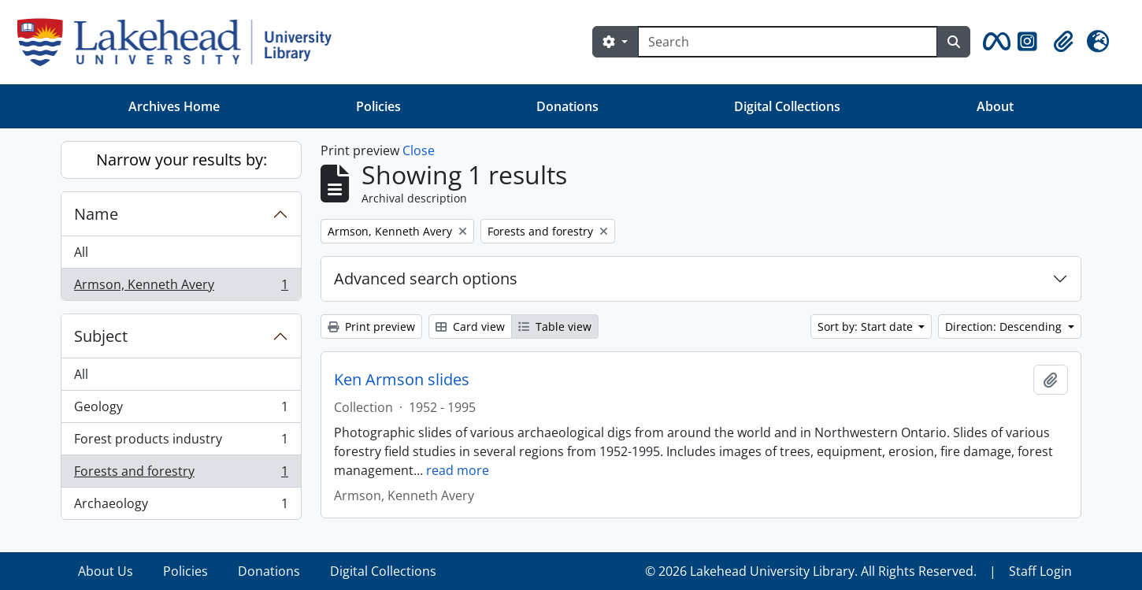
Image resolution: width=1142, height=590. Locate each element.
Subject (101, 336)
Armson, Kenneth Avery (180, 287)
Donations (567, 106)
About (995, 106)
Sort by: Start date (867, 326)
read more (457, 470)
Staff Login (1040, 571)
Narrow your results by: (181, 159)
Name (96, 213)
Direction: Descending (1005, 326)
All (81, 252)
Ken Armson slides (401, 379)
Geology (180, 410)
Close (418, 150)
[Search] (787, 42)
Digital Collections (787, 106)
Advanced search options (425, 278)
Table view (554, 326)
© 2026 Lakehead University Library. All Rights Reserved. (811, 571)
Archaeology (180, 506)
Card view (470, 326)
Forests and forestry (180, 475)
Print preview (371, 326)
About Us (105, 571)
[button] (994, 41)
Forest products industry (180, 442)
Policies (378, 106)
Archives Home (174, 106)
